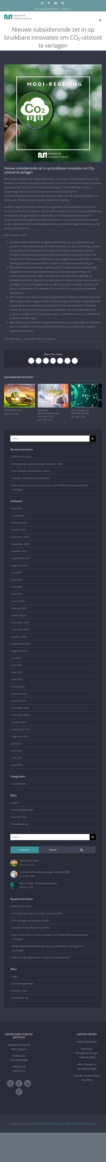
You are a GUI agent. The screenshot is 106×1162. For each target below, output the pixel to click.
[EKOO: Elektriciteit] (14, 861)
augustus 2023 (20, 736)
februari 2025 (19, 608)
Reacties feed (19, 817)
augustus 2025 (20, 565)
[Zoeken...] (50, 439)
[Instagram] (18, 1091)
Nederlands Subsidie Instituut (80, 1123)
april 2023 (17, 765)
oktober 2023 (19, 722)
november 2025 (20, 544)
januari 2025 (18, 615)
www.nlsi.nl (19, 1070)
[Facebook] (18, 1083)
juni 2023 (17, 750)
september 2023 (21, 729)
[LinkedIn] (27, 1083)
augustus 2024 (20, 650)
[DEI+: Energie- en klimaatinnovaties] (14, 883)
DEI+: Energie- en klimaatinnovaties (80, 412)
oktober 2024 (19, 636)
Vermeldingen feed (22, 809)
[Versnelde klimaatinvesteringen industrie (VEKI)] (14, 872)
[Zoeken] (93, 439)
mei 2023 (17, 757)
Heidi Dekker (16, 338)
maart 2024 (18, 686)
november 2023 (20, 715)
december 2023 (20, 707)
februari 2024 (19, 693)
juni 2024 (17, 665)
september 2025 (21, 558)
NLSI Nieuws (49, 338)
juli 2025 (16, 572)
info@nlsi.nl (66, 9)
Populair (24, 849)
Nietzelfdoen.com (54, 1123)
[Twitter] (10, 1083)
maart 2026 (18, 515)
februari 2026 (19, 522)
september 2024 (21, 643)
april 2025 (17, 593)
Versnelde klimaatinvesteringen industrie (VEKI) (48, 413)
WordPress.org (20, 824)
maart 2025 (18, 601)
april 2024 (17, 679)
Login (15, 802)
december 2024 (20, 622)
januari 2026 (18, 529)
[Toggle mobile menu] (100, 20)
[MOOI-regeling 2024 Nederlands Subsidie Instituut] (53, 113)
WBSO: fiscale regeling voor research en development (41, 957)
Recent (53, 849)
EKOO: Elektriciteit (13, 410)
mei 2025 (17, 586)
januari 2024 (18, 700)
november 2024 (20, 629)
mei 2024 (17, 672)
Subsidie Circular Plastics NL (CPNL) (31, 478)
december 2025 (20, 537)
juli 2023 (16, 743)
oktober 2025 (19, 551)
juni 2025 (17, 579)
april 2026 (17, 508)
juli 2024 (16, 658)
